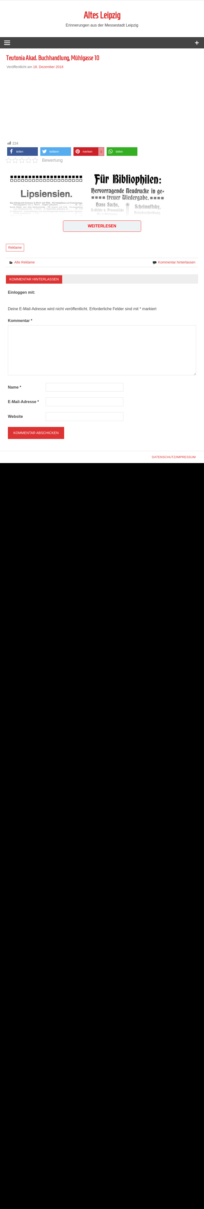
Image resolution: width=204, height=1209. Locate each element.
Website (15, 416)
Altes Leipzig (102, 15)
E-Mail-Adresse (23, 402)
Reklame (15, 248)
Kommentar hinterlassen (176, 262)
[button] (22, 151)
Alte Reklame (24, 262)
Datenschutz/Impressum (174, 457)
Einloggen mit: (21, 292)
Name (14, 387)
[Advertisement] (102, 104)
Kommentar (20, 321)
